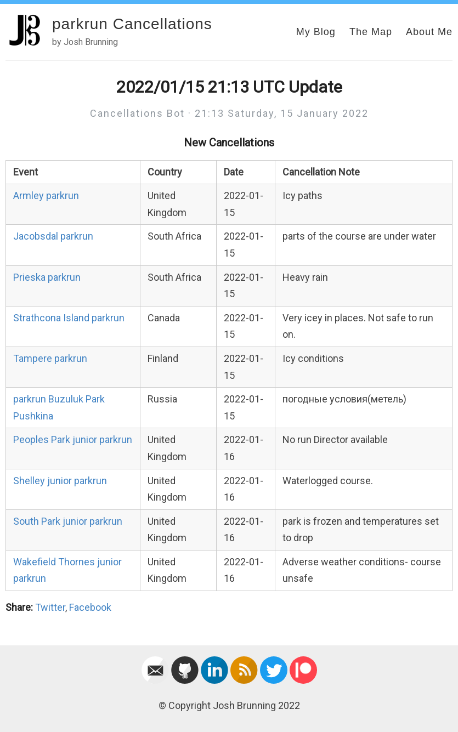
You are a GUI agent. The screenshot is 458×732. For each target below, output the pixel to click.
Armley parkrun (46, 195)
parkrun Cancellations (132, 23)
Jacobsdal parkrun (53, 236)
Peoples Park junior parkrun (72, 439)
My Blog (316, 31)
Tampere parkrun (50, 358)
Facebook (90, 607)
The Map (370, 31)
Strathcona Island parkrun (69, 318)
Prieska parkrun (47, 277)
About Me (429, 31)
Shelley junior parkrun (60, 480)
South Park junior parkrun (67, 521)
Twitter (50, 607)
